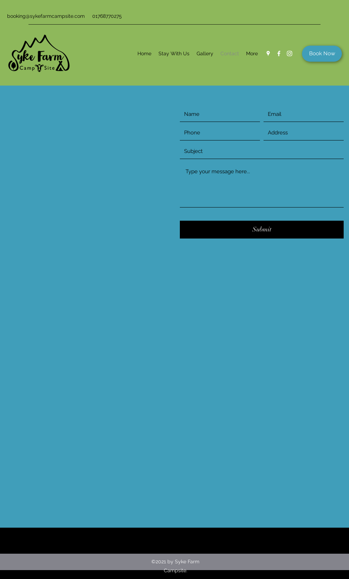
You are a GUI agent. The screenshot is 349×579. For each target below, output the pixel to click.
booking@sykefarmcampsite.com (46, 16)
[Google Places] (268, 53)
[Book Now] (322, 54)
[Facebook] (278, 53)
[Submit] (262, 230)
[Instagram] (289, 53)
